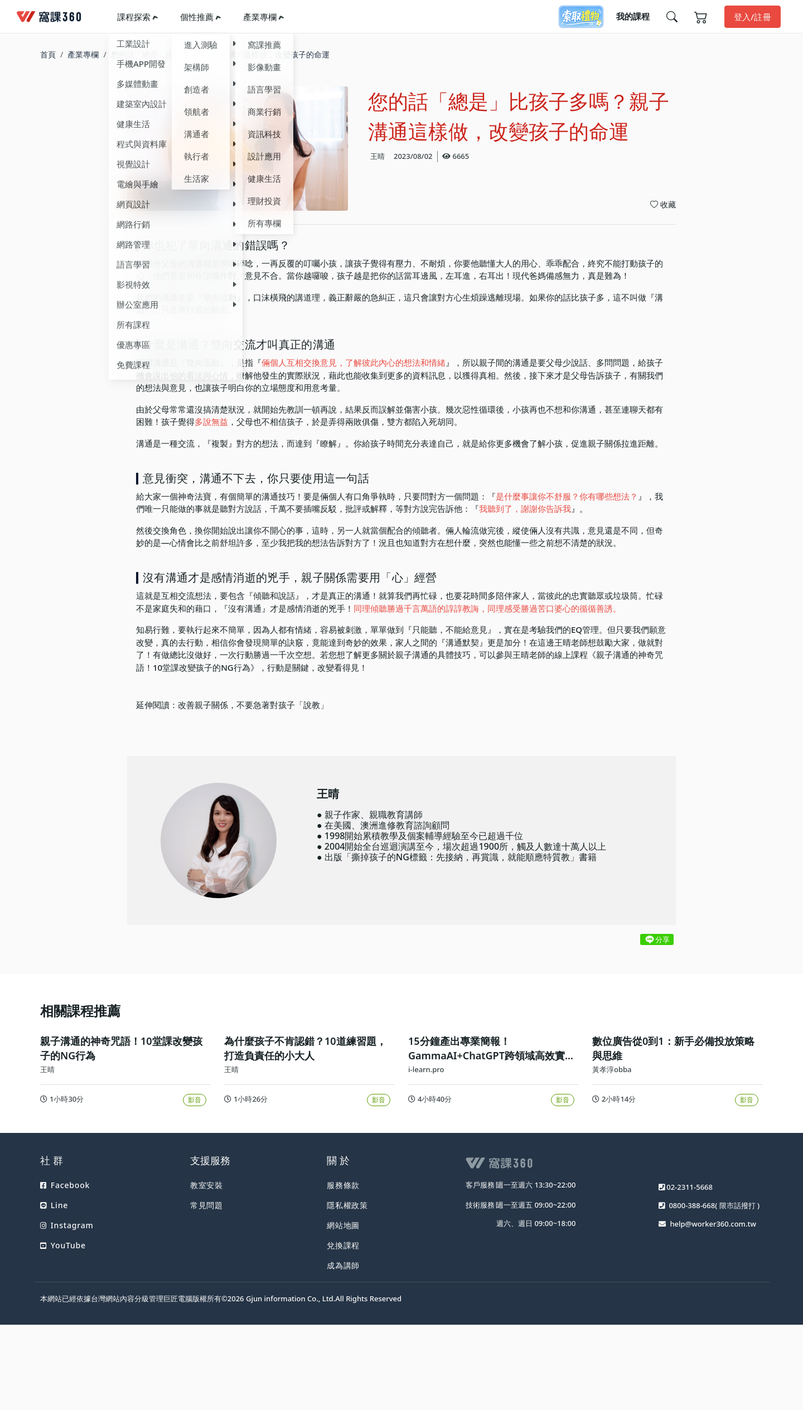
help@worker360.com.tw (713, 1318)
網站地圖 (343, 1319)
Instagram (67, 1319)
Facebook (65, 1279)
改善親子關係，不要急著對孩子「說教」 (253, 704)
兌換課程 (343, 1339)
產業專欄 (260, 16)
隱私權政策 (347, 1299)
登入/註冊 (752, 16)
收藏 (663, 204)
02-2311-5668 (689, 1281)
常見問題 (206, 1299)
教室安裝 (206, 1279)
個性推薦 (197, 16)
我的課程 (633, 16)
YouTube (63, 1339)
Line (54, 1299)
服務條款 (343, 1279)
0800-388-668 (692, 1300)
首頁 (48, 54)
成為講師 (343, 1359)
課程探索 (134, 16)
